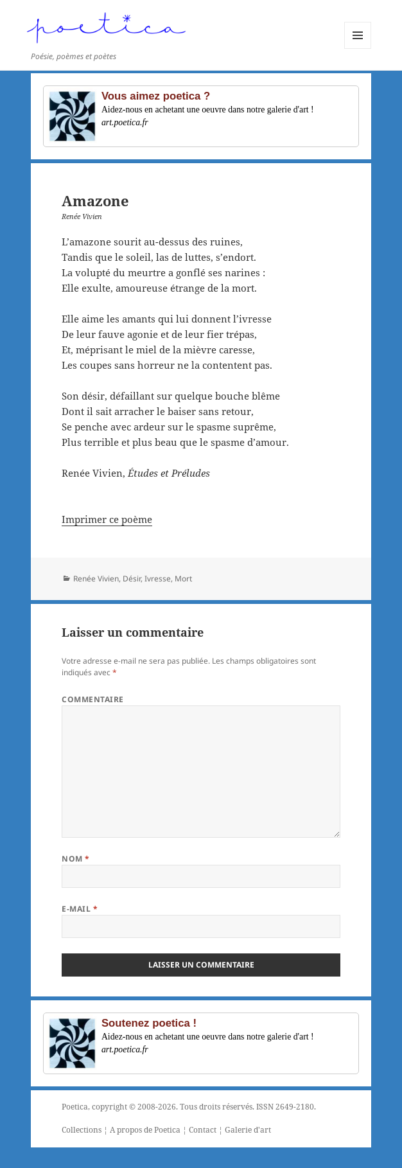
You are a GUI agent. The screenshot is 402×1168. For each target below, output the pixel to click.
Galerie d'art (248, 1129)
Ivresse (157, 578)
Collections (81, 1129)
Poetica (75, 1106)
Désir (132, 578)
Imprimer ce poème (107, 519)
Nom (75, 858)
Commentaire (92, 699)
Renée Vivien (96, 578)
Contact (202, 1129)
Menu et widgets (358, 48)
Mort (183, 578)
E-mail (80, 908)
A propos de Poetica (145, 1129)
